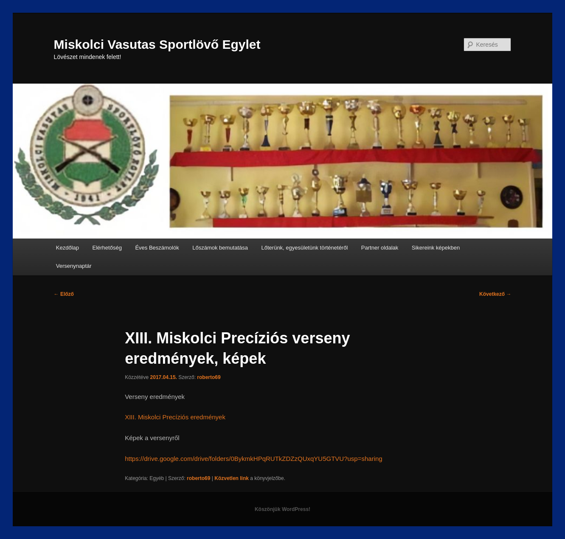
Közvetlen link (232, 478)
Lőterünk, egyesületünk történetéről (304, 247)
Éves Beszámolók (157, 247)
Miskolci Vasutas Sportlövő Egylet (157, 44)
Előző (64, 294)
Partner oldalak (379, 247)
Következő (495, 294)
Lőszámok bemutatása (220, 247)
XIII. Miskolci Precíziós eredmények (175, 417)
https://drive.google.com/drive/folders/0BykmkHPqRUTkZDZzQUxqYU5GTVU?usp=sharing (253, 458)
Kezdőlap (67, 247)
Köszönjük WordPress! (282, 509)
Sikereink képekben (436, 247)
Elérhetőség (107, 247)
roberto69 (208, 377)
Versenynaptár (74, 266)
